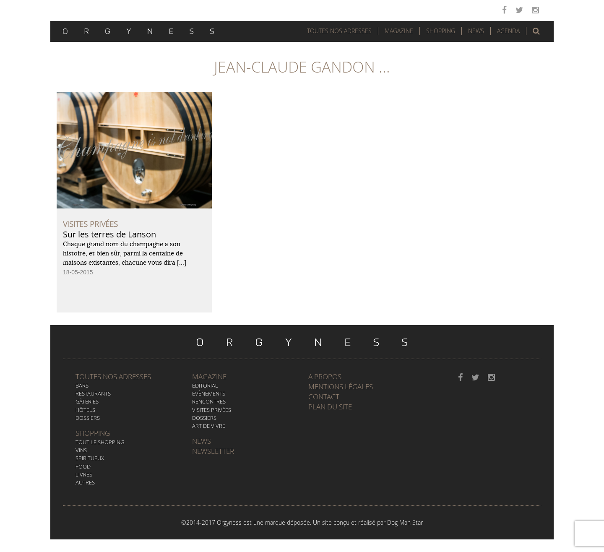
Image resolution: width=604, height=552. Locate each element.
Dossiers (88, 418)
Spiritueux (90, 458)
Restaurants (93, 393)
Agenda (508, 31)
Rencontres (209, 401)
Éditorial (205, 385)
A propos (324, 376)
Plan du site (330, 406)
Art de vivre (208, 426)
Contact (323, 396)
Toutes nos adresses (113, 376)
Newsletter (213, 451)
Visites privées (211, 410)
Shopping (440, 31)
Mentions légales (340, 386)
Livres (84, 474)
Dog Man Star (405, 522)
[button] (536, 31)
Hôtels (85, 410)
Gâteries (87, 401)
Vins (81, 450)
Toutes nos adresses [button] (339, 31)
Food (83, 466)
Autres (85, 482)
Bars (82, 385)
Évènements (208, 393)
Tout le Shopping (100, 442)
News (476, 31)
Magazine (399, 31)
